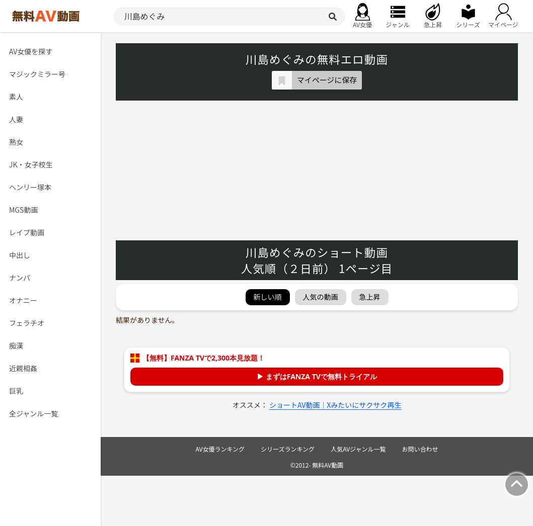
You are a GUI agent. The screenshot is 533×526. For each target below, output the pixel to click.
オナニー (23, 300)
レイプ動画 (26, 232)
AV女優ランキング (220, 449)
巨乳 (16, 391)
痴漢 (16, 345)
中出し (19, 255)
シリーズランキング (288, 449)
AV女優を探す (30, 51)
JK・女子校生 (31, 164)
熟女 (16, 142)
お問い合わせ (420, 449)
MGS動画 (23, 210)
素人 (16, 97)
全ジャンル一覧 (33, 413)
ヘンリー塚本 (30, 187)
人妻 (16, 119)
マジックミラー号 (37, 74)
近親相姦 (23, 368)
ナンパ (19, 278)
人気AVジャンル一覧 (358, 449)
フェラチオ (26, 323)
